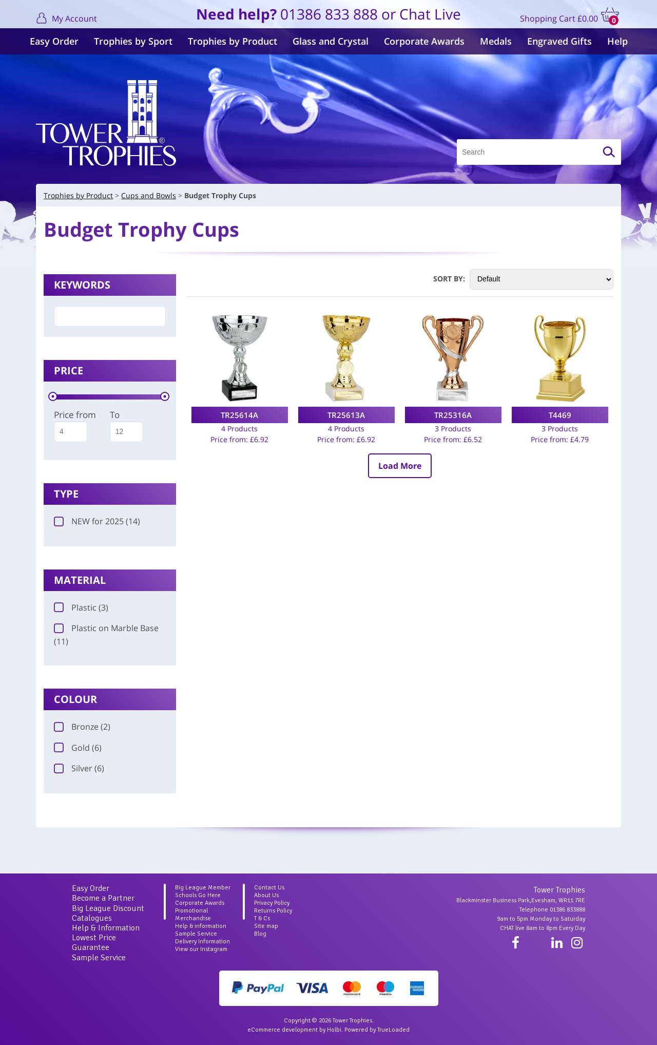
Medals (496, 41)
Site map (266, 926)
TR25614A (239, 415)
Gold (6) (78, 747)
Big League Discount (108, 908)
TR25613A (346, 415)
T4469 (560, 415)
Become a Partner (103, 898)
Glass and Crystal (331, 41)
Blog (260, 934)
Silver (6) (79, 768)
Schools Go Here (198, 895)
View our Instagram (201, 949)
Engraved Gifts (559, 41)
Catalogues (92, 918)
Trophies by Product (232, 41)
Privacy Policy (271, 903)
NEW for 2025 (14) (97, 521)
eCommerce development (282, 1030)
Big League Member (202, 887)
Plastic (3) (81, 607)
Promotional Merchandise (193, 914)
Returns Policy (273, 911)
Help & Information (106, 928)
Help (617, 41)
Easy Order (54, 41)
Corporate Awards (424, 41)
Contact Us (269, 887)
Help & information (200, 926)
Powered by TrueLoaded (377, 1030)
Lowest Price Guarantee (94, 943)
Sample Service (99, 958)
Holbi (334, 1030)
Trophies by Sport (133, 41)
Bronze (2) (82, 726)
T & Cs (262, 918)
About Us (266, 895)
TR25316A (453, 415)
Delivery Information (202, 941)
